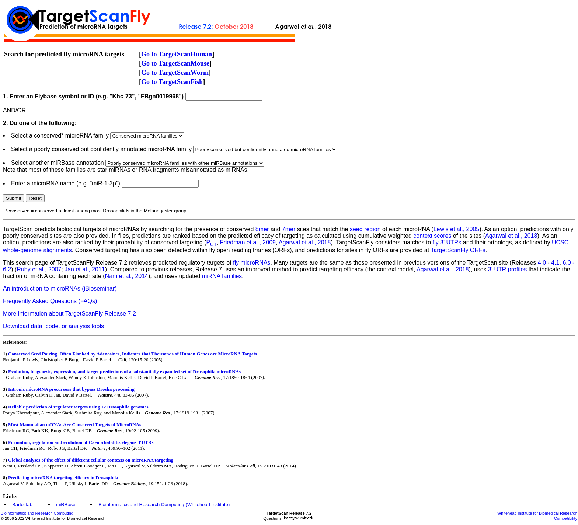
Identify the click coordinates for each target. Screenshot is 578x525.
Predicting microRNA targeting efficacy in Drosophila (63, 477)
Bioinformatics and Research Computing (37, 513)
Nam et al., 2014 (126, 276)
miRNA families (222, 276)
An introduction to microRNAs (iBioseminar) (60, 288)
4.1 (555, 263)
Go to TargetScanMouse (175, 63)
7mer (288, 229)
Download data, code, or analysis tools (53, 326)
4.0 (542, 263)
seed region (365, 229)
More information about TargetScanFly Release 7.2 (69, 313)
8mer (262, 229)
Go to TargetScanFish (172, 82)
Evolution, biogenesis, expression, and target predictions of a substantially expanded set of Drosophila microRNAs (124, 371)
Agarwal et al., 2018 (511, 236)
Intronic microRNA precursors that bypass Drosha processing (71, 389)
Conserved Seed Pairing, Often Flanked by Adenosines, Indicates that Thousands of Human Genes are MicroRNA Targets (132, 354)
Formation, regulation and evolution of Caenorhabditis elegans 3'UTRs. (81, 442)
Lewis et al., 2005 (457, 229)
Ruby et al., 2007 (39, 269)
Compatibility (565, 518)
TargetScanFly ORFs (458, 250)
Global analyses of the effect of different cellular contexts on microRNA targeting (90, 460)
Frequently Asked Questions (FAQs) (50, 301)
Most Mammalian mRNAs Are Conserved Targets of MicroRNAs (74, 424)
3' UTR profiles (507, 269)
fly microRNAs (251, 263)
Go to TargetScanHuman (176, 54)
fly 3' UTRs (447, 242)
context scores (432, 236)
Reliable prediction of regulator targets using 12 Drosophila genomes (78, 407)
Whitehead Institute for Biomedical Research (537, 513)
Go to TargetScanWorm (175, 72)
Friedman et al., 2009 (248, 242)
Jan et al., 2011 (85, 269)
